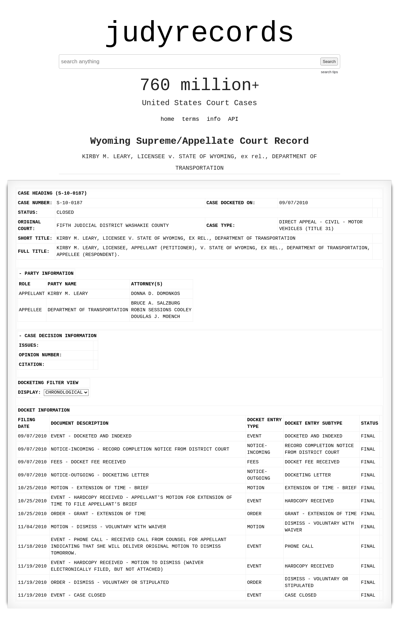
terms (190, 119)
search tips (329, 72)
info (214, 119)
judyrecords (199, 33)
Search (329, 61)
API (233, 119)
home (167, 119)
